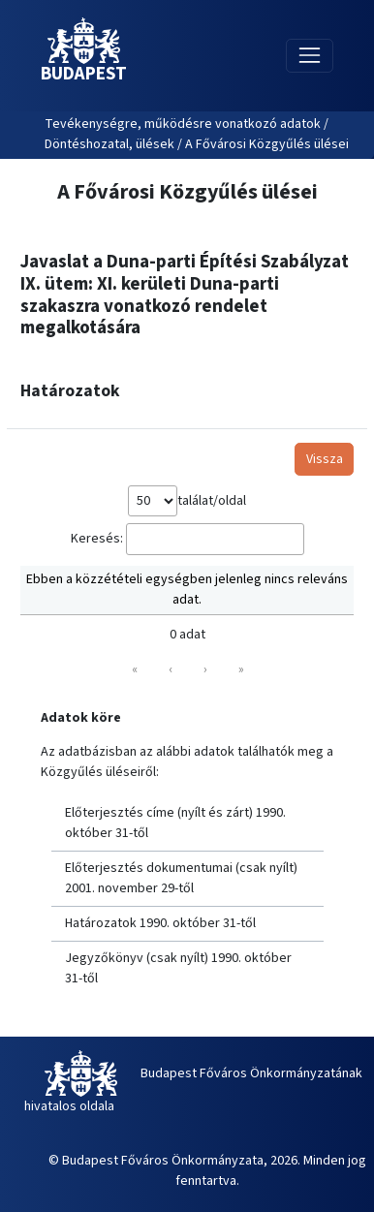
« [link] (135, 669)
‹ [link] (170, 669)
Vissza (324, 459)
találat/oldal (211, 501)
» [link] (241, 669)
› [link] (205, 669)
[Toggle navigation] (309, 56)
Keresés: (97, 538)
